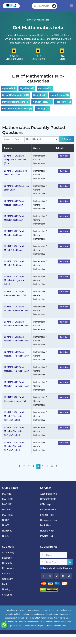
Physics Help (47, 536)
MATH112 (7, 514)
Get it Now (64, 156)
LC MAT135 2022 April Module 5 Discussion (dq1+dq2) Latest (14, 446)
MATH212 (7, 509)
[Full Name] (53, 555)
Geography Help (48, 520)
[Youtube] (63, 576)
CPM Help (45, 504)
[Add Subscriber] (70, 562)
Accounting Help (48, 493)
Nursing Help (47, 530)
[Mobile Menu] (71, 6)
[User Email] (53, 562)
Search (66, 139)
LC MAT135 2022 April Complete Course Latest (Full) (15, 160)
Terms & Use (65, 618)
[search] (54, 6)
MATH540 (7, 499)
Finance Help (47, 514)
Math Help (45, 525)
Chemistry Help (48, 499)
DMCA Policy (40, 618)
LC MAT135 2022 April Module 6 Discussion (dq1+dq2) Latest (14, 431)
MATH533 (7, 493)
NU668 (5, 525)
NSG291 (6, 520)
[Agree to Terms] (41, 568)
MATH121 (7, 504)
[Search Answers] (42, 6)
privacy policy (58, 568)
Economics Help (48, 509)
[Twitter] (56, 576)
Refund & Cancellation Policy (30, 622)
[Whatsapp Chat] (4, 625)
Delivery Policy (11, 622)
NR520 (5, 536)
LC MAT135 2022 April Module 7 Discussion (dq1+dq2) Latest (14, 416)
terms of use (68, 568)
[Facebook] (44, 576)
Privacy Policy (53, 618)
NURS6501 (7, 530)
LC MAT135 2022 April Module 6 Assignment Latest (14, 280)
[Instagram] (50, 576)
